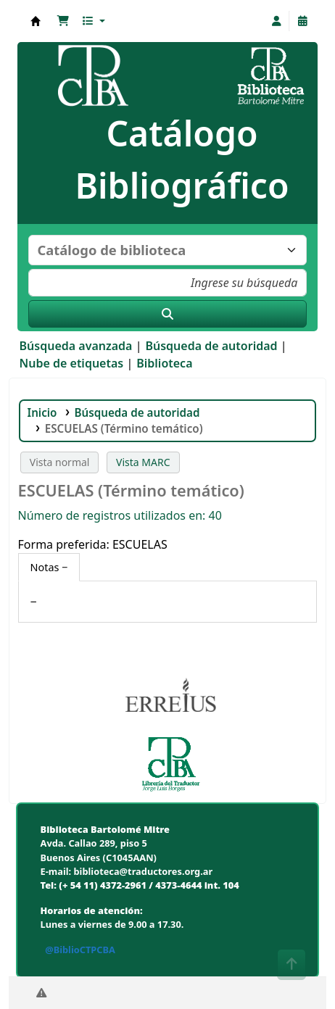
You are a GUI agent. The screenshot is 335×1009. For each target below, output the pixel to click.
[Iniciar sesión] (276, 21)
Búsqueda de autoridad (211, 346)
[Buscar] (167, 314)
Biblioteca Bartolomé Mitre (35, 21)
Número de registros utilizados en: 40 (120, 515)
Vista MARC (143, 462)
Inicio (42, 412)
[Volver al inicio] (291, 964)
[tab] (49, 567)
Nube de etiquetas (72, 363)
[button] (63, 21)
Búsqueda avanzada (76, 346)
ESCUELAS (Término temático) (125, 428)
